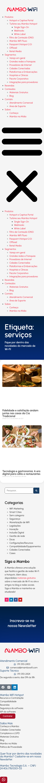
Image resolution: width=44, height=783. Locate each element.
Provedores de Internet (20, 65)
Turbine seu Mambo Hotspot (23, 23)
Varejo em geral (17, 58)
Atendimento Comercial (21, 102)
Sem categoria (16, 515)
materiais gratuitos (26, 578)
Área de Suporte (17, 106)
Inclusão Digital (16, 532)
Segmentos (10, 54)
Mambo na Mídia (17, 116)
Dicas (12, 539)
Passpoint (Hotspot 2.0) (20, 44)
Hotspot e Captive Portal (21, 20)
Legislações (15, 525)
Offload (13, 47)
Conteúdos (10, 89)
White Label (19, 34)
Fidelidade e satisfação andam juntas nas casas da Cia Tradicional (20, 413)
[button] (22, 164)
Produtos (9, 17)
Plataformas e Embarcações (23, 72)
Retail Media (15, 51)
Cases (12, 553)
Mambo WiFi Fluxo (18, 41)
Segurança (14, 519)
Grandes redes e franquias (22, 61)
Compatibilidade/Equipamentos (25, 546)
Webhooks (19, 30)
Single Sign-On (21, 27)
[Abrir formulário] (3, 780)
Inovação (13, 529)
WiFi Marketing (16, 508)
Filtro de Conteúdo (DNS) (21, 37)
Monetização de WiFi (19, 522)
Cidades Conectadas (19, 68)
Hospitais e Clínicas (18, 75)
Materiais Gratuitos (18, 92)
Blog (11, 95)
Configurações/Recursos (21, 543)
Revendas (9, 85)
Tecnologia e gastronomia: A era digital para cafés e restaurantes (21, 473)
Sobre (8, 109)
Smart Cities (15, 512)
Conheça (13, 113)
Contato (9, 99)
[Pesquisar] (36, 491)
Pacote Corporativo (18, 78)
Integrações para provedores (23, 82)
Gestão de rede (17, 536)
